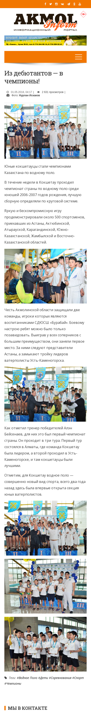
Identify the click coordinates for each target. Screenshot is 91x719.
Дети (44, 678)
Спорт (79, 678)
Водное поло (28, 678)
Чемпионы (13, 683)
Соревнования (61, 678)
